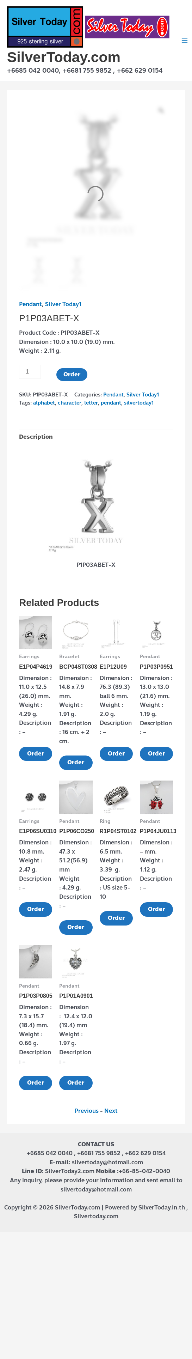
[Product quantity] (30, 372)
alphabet (44, 403)
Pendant (30, 304)
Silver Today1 (63, 304)
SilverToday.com (63, 57)
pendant (111, 403)
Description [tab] (36, 436)
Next (111, 1110)
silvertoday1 (139, 403)
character (69, 403)
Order (71, 374)
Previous (87, 1110)
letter (91, 403)
